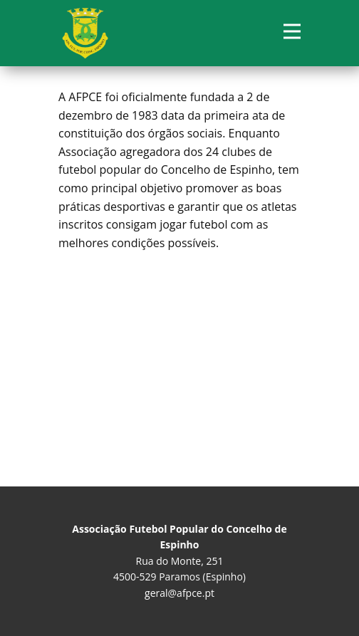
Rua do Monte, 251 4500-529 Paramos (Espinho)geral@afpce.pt (179, 561)
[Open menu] (292, 31)
